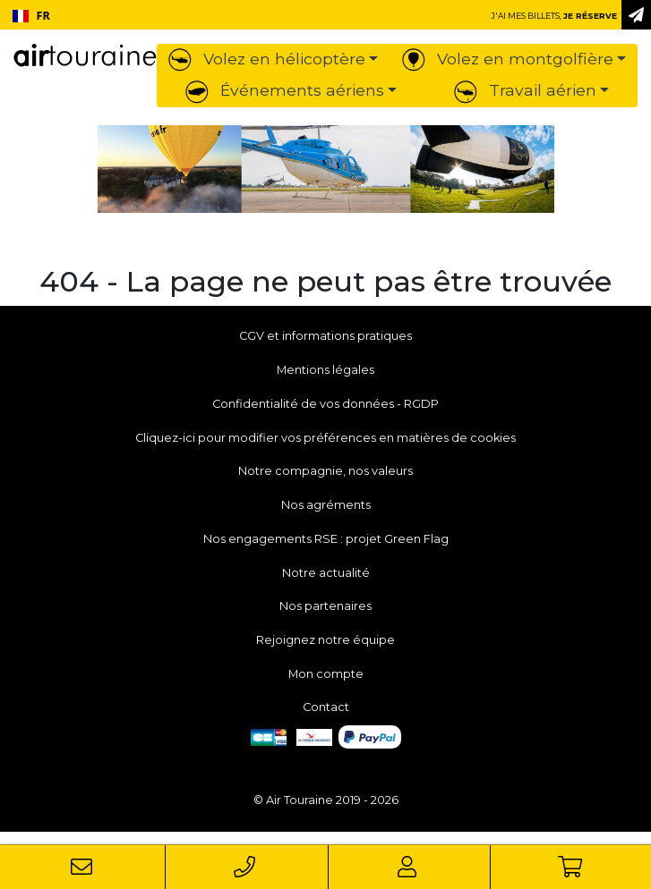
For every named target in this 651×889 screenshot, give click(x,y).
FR (31, 15)
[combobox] (31, 16)
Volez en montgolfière (507, 58)
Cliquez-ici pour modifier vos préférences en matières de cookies (325, 437)
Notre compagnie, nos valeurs (325, 471)
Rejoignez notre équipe (325, 640)
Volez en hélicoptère (266, 58)
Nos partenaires (325, 606)
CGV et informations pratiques (325, 336)
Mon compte (326, 674)
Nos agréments (326, 505)
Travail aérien (525, 89)
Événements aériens (284, 89)
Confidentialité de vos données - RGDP (325, 404)
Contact (326, 707)
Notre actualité (326, 573)
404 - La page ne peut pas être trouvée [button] (325, 282)
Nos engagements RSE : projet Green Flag (326, 539)
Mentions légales (325, 370)
